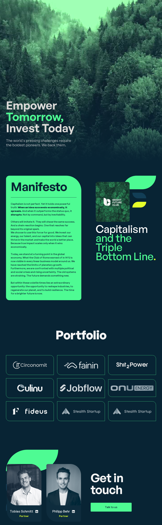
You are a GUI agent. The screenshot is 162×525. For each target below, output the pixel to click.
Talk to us (111, 507)
